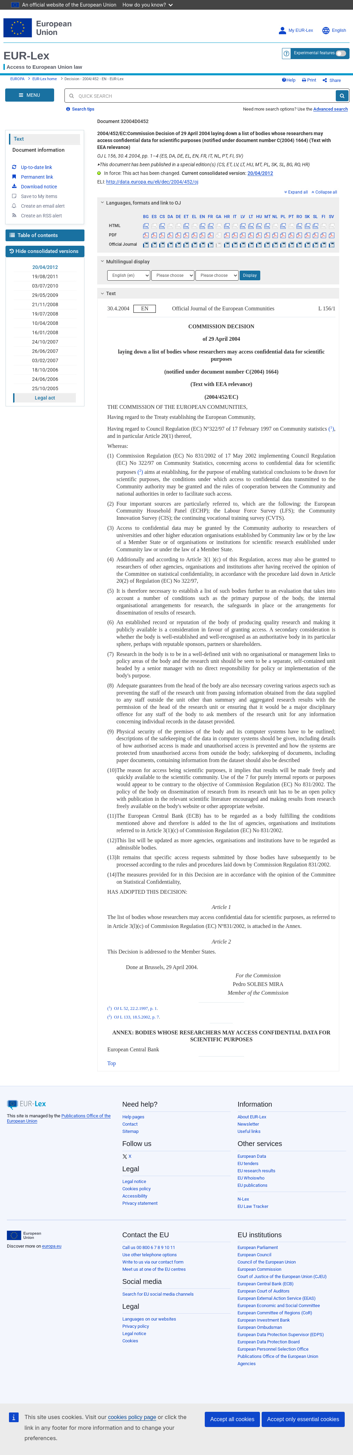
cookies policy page (132, 1417)
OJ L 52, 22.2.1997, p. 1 (135, 1008)
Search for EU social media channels (158, 1294)
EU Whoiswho (251, 1178)
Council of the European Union (267, 1262)
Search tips (80, 109)
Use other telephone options (149, 1254)
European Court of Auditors (264, 1291)
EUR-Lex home (44, 79)
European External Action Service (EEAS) (277, 1298)
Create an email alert (38, 205)
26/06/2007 (45, 351)
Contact (130, 1124)
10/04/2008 (45, 323)
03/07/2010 (45, 286)
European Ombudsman (260, 1327)
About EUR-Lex (252, 1116)
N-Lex (243, 1199)
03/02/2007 (45, 360)
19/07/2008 (45, 314)
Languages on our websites (149, 1319)
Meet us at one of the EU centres (154, 1269)
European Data (252, 1156)
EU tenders (248, 1163)
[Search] (342, 95)
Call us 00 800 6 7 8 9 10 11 (148, 1247)
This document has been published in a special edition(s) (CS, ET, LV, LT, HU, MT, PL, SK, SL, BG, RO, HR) (203, 164)
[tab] (218, 203)
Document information (38, 150)
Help (288, 80)
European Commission (259, 1269)
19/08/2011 (45, 276)
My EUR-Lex (295, 30)
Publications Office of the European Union (278, 1356)
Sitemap (130, 1131)
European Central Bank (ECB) (266, 1283)
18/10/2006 (45, 370)
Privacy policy (135, 1326)
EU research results (256, 1170)
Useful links (249, 1131)
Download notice (34, 186)
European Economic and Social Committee (279, 1305)
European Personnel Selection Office (273, 1349)
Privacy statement (140, 1203)
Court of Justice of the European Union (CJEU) (282, 1276)
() (330, 429)
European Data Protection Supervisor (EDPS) (281, 1334)
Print (309, 80)
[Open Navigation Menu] (29, 95)
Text (19, 139)
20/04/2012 (45, 267)
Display (250, 275)
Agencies (247, 1363)
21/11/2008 (45, 304)
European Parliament (258, 1247)
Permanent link (32, 176)
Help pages (133, 1116)
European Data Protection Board (269, 1341)
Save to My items (34, 196)
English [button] (334, 30)
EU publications (253, 1185)
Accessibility (134, 1196)
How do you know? (148, 5)
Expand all (296, 192)
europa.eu (51, 1246)
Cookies (130, 1340)
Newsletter (248, 1124)
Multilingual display (124, 261)
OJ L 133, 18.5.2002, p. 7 (136, 1017)
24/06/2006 (45, 379)
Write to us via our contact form (152, 1262)
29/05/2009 (45, 295)
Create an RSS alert (36, 215)
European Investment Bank (264, 1320)
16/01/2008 (45, 332)
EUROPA (17, 79)
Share (332, 80)
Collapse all (324, 192)
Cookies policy (136, 1188)
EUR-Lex (26, 55)
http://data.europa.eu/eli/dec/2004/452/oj (152, 182)
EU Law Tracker (253, 1206)
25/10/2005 (45, 388)
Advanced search (330, 109)
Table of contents (34, 235)
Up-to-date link (31, 166)
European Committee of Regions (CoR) (275, 1312)
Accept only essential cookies (303, 1419)
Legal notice (134, 1181)
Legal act (45, 398)
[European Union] (24, 1235)
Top (111, 1063)
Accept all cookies (232, 1419)
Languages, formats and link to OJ (140, 203)
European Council (254, 1254)
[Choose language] (128, 275)
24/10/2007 (45, 342)
